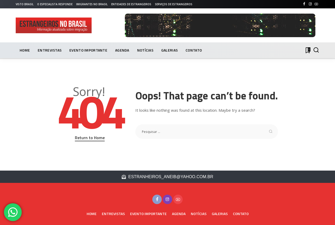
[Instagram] (310, 4)
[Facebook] (304, 4)
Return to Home (90, 137)
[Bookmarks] (307, 50)
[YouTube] (316, 4)
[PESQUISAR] (316, 50)
